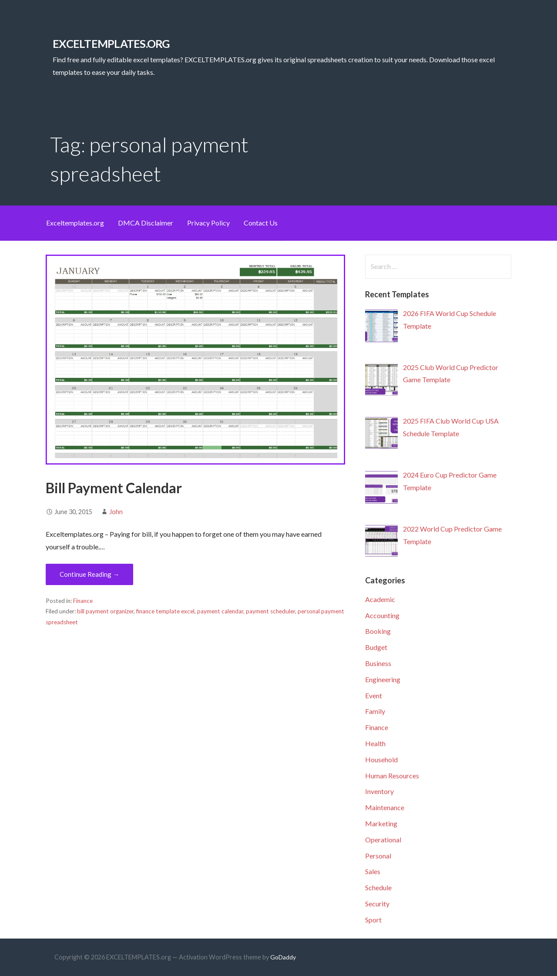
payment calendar (220, 611)
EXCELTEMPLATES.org (111, 43)
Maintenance (384, 807)
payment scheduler (270, 611)
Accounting (382, 615)
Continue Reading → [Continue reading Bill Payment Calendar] (89, 574)
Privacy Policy (208, 223)
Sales (372, 871)
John (116, 511)
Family (375, 711)
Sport (373, 919)
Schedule (378, 887)
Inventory (379, 791)
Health (375, 743)
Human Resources (392, 775)
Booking (378, 631)
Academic (380, 599)
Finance (83, 600)
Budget (376, 647)
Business (378, 663)
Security (377, 903)
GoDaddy (283, 957)
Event (373, 695)
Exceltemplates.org (75, 223)
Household (381, 759)
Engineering (382, 679)
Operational (383, 839)
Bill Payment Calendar (114, 487)
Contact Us (261, 223)
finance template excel (165, 611)
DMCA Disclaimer (145, 223)
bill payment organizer (105, 611)
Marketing (381, 823)
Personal (378, 855)
